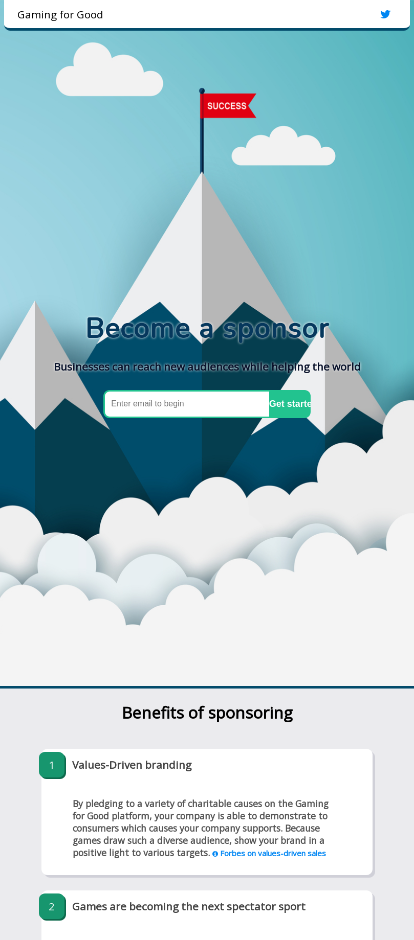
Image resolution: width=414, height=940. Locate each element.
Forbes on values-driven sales (269, 853)
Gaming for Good (60, 14)
